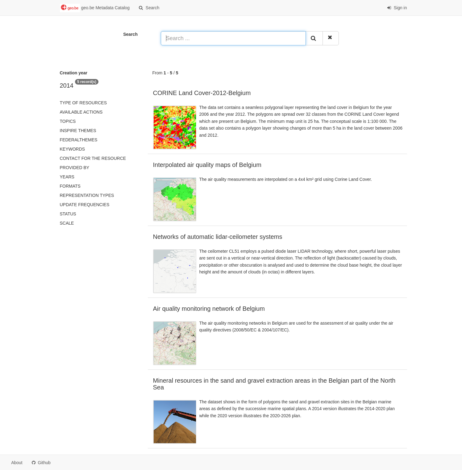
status (68, 213)
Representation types (87, 195)
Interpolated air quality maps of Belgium (207, 164)
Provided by (74, 167)
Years (67, 176)
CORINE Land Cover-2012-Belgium (202, 92)
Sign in (397, 7)
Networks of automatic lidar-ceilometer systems (217, 236)
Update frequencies (85, 204)
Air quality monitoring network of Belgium (209, 308)
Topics (68, 121)
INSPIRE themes (78, 130)
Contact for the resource (93, 158)
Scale (67, 223)
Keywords (72, 149)
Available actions (81, 112)
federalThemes (79, 139)
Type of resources (83, 102)
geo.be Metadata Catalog (95, 8)
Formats (70, 186)
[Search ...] (233, 38)
